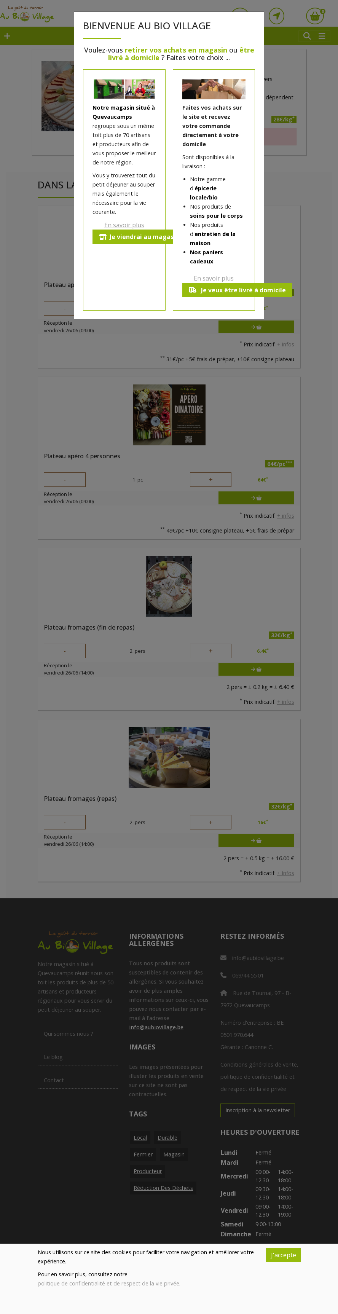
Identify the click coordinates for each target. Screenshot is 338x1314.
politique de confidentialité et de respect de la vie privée (108, 1283)
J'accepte (283, 1255)
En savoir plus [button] (124, 225)
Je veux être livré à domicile (237, 290)
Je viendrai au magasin (139, 237)
